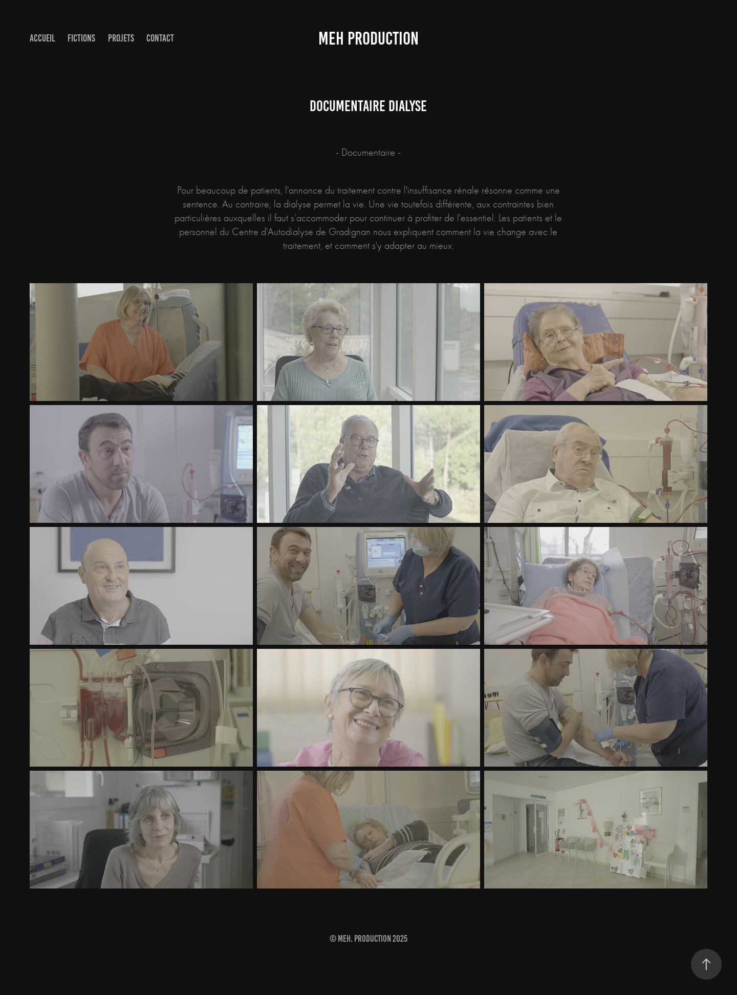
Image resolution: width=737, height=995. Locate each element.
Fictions (81, 38)
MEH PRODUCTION (368, 38)
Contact (160, 38)
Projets (121, 38)
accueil (42, 38)
